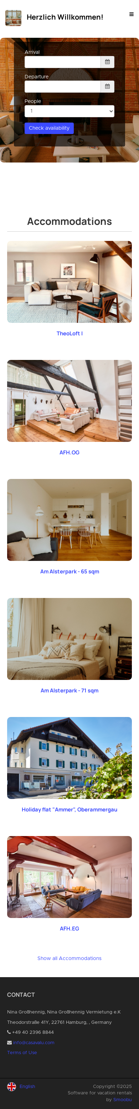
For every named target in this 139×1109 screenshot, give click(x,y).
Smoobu (122, 1100)
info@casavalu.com (34, 1043)
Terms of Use (22, 1053)
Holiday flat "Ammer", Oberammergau (69, 809)
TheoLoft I (70, 333)
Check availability (49, 128)
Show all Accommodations (69, 958)
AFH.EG (69, 928)
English (27, 1086)
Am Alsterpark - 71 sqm (69, 690)
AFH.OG (69, 452)
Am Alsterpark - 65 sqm (69, 571)
